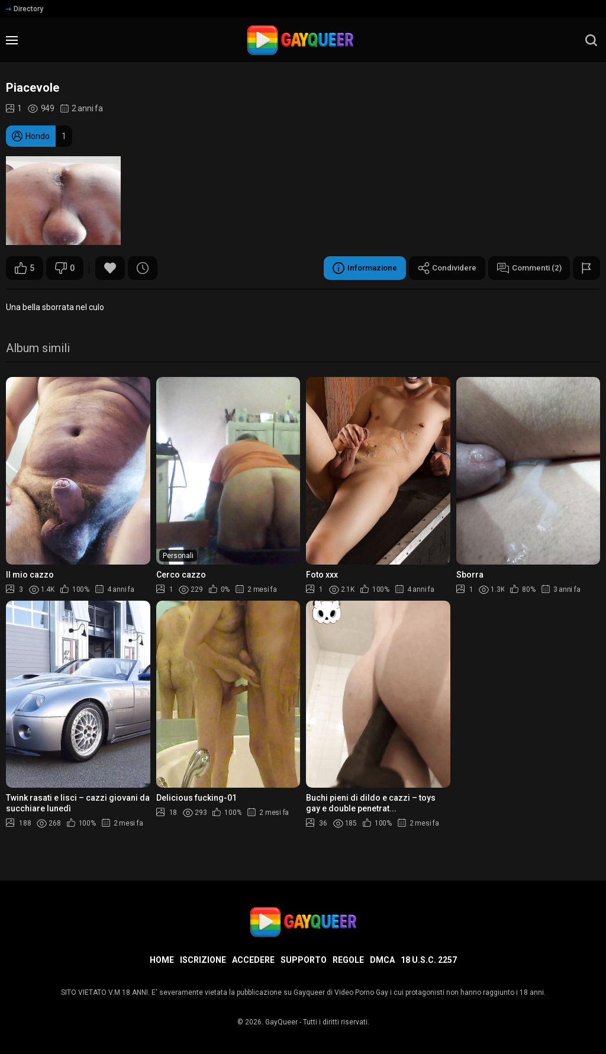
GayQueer (281, 1022)
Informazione (355, 268)
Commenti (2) (527, 268)
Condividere (441, 268)
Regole (348, 960)
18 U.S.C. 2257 (429, 960)
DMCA (382, 960)
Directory (24, 9)
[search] (591, 40)
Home (162, 960)
